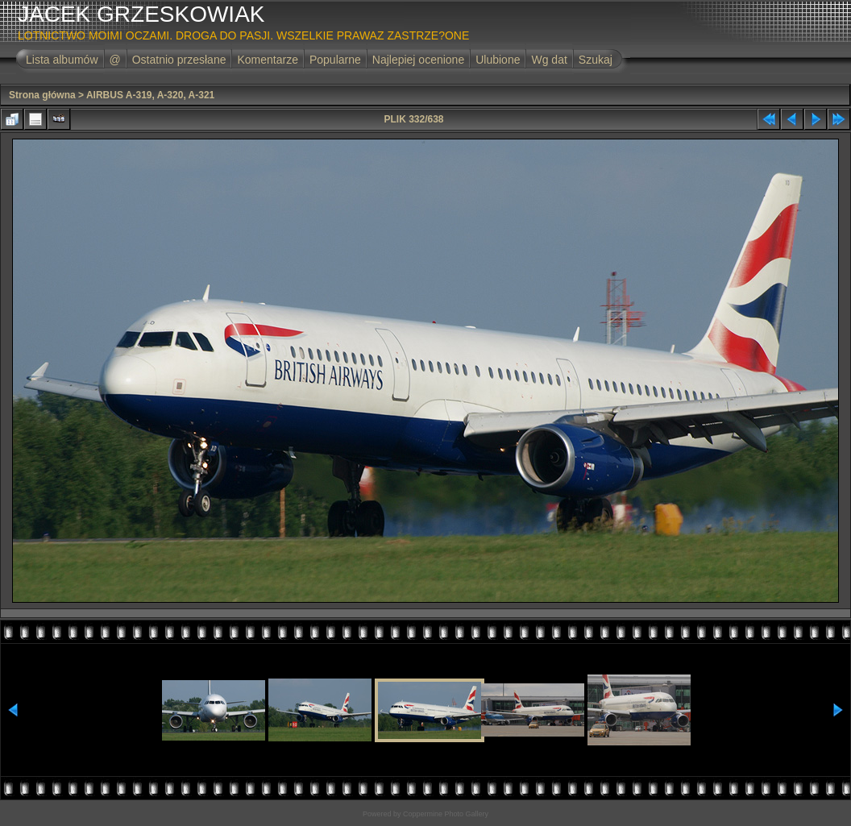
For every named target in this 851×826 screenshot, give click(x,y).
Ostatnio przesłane (179, 59)
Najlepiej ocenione (418, 59)
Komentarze (267, 59)
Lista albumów (62, 59)
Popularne (335, 59)
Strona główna (42, 95)
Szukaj (595, 59)
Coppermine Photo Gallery (445, 814)
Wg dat (549, 59)
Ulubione (497, 59)
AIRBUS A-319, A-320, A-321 (150, 95)
